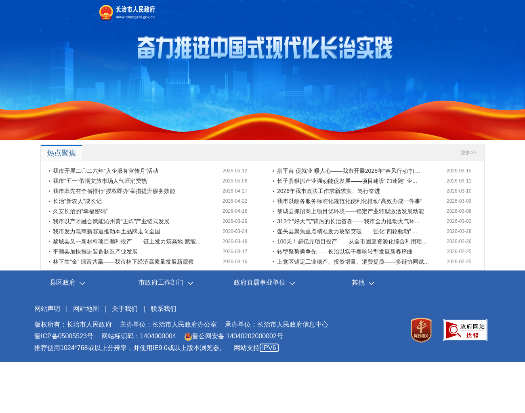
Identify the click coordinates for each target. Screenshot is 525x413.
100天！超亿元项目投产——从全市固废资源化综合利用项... (352, 241)
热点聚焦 (61, 153)
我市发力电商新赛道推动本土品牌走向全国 (106, 231)
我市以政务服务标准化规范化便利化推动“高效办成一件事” (349, 201)
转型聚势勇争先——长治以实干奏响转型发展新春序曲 (345, 251)
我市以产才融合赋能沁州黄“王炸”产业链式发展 (111, 221)
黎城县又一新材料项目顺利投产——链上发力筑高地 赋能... (127, 241)
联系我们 (163, 308)
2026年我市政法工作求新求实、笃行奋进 (328, 191)
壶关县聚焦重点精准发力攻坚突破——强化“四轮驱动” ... (347, 231)
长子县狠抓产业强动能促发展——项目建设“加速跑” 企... (347, 181)
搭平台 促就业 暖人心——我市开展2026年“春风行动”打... (348, 171)
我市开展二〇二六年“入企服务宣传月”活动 (105, 171)
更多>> (468, 152)
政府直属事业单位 (260, 282)
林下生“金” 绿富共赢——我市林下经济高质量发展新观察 (123, 261)
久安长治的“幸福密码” (80, 211)
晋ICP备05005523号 (63, 336)
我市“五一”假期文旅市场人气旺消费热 (100, 181)
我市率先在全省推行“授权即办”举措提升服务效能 (114, 191)
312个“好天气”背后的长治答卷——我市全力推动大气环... (348, 221)
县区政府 (63, 282)
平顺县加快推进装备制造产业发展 (95, 251)
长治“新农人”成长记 (77, 201)
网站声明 (47, 308)
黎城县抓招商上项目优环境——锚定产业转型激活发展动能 (350, 211)
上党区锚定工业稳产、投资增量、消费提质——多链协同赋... (353, 261)
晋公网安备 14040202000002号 (233, 336)
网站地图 (86, 308)
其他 (358, 282)
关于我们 (125, 308)
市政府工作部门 (161, 282)
